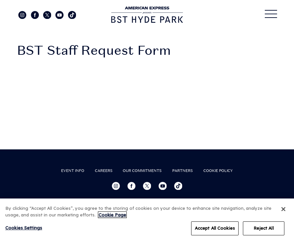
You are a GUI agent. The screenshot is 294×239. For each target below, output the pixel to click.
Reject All (263, 228)
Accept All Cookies (215, 228)
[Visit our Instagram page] (23, 14)
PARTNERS (182, 170)
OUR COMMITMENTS (142, 170)
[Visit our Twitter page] (47, 14)
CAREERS (103, 170)
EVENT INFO (72, 170)
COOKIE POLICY (218, 170)
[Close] (283, 209)
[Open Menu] (271, 14)
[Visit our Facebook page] (35, 14)
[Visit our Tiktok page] (72, 14)
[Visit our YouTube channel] (60, 14)
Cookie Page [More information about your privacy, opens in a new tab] (112, 214)
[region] (147, 219)
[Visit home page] (147, 15)
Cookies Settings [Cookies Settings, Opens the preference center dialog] (23, 227)
